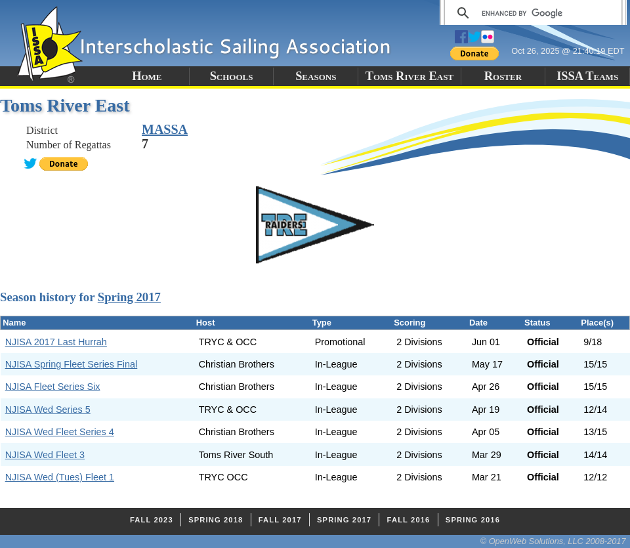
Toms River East (409, 76)
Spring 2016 (473, 520)
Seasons (315, 76)
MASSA (165, 129)
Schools (231, 76)
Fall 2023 (151, 520)
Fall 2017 (280, 520)
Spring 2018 (215, 520)
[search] (531, 13)
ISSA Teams (587, 76)
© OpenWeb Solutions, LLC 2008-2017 (553, 541)
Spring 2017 (129, 297)
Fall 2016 (408, 520)
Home (146, 76)
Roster (503, 76)
